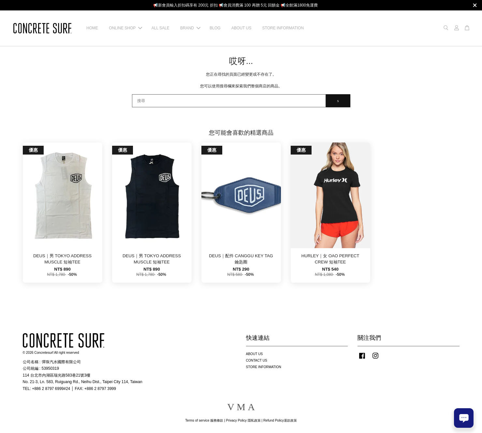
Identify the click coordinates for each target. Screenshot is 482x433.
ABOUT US (241, 28)
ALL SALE (160, 28)
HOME (92, 28)
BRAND (190, 28)
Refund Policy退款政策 (280, 420)
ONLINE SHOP (125, 28)
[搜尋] (229, 100)
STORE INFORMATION (283, 28)
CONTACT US (256, 360)
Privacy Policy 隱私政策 (243, 420)
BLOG (215, 28)
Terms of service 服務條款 (204, 420)
